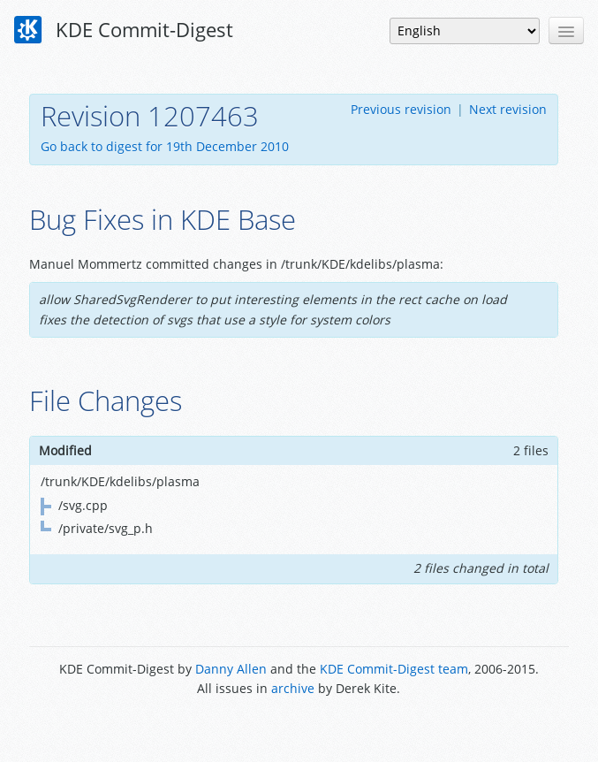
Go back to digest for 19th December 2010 (165, 146)
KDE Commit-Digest (123, 30)
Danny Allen (231, 668)
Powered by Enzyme (299, 728)
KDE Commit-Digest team (394, 668)
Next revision (508, 109)
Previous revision (401, 109)
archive (292, 688)
